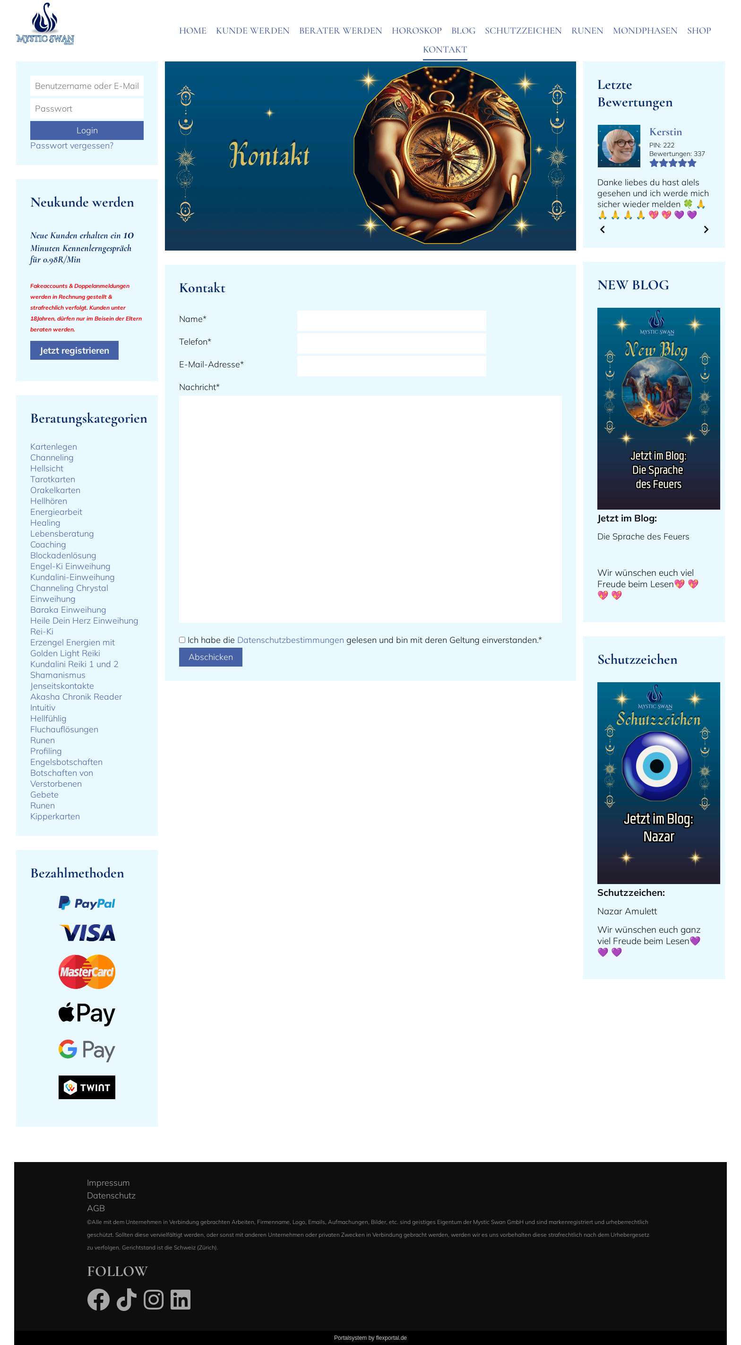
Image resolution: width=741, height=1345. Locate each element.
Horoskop (417, 30)
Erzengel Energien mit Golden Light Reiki (72, 648)
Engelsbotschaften (66, 761)
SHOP (699, 30)
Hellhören (48, 500)
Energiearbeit (56, 511)
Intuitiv (42, 707)
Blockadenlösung (63, 555)
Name (193, 318)
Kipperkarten (55, 816)
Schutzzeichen (523, 30)
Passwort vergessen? (71, 145)
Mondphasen (645, 30)
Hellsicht (46, 468)
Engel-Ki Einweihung (70, 566)
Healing (45, 522)
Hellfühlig (48, 718)
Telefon (195, 341)
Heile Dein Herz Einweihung (84, 620)
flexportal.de (391, 1338)
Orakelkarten (55, 490)
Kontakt (445, 49)
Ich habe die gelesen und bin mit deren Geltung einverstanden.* (365, 639)
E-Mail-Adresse (211, 364)
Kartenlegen (53, 446)
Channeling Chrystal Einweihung (69, 593)
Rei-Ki (41, 631)
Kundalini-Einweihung (72, 577)
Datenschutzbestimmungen (290, 639)
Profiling (46, 751)
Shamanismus (58, 674)
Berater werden (340, 30)
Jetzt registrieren (74, 350)
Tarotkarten (52, 479)
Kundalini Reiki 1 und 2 (74, 664)
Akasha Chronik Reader (76, 696)
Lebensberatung (62, 533)
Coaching (48, 544)
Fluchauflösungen (64, 729)
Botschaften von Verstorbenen (61, 778)
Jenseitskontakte (62, 685)
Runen (587, 30)
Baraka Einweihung (68, 609)
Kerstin (665, 132)
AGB (96, 1208)
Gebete (44, 794)
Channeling (52, 457)
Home (193, 30)
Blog (463, 30)
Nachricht (199, 387)
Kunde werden (253, 30)
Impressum (108, 1182)
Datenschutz (111, 1195)
